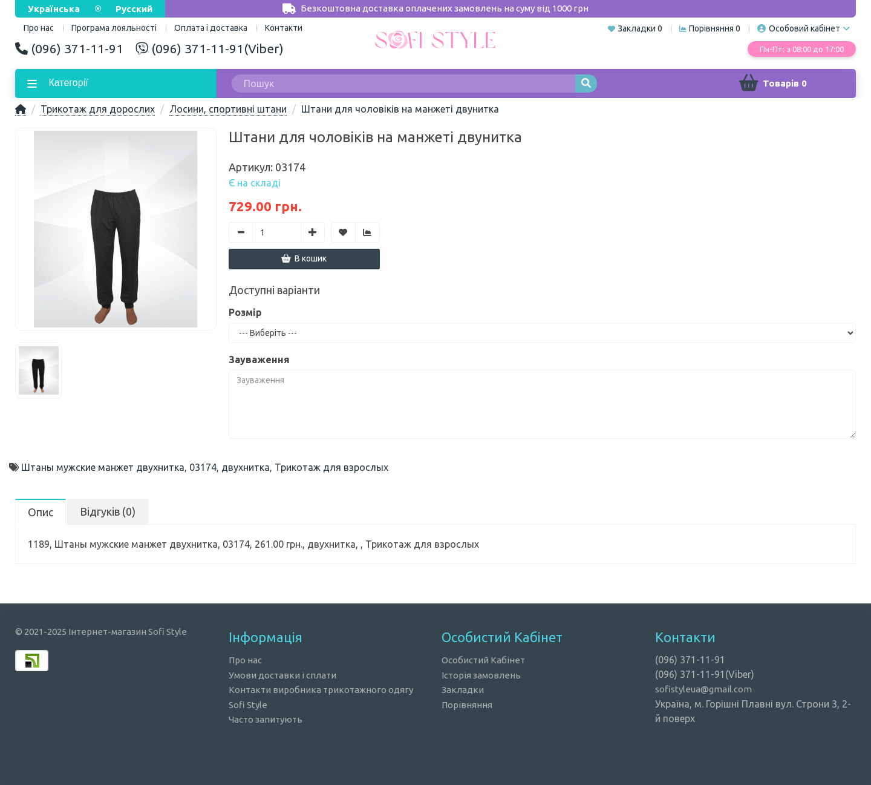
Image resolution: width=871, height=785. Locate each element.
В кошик (304, 258)
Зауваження (259, 359)
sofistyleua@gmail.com (703, 689)
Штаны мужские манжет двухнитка (102, 467)
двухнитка (245, 467)
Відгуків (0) (107, 511)
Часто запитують (265, 719)
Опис (40, 512)
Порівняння (467, 705)
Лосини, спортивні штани (228, 108)
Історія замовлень (481, 675)
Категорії (67, 82)
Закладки (463, 690)
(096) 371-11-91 (69, 48)
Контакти (283, 28)
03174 (203, 467)
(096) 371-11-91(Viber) (209, 48)
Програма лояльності (114, 28)
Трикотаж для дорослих (98, 108)
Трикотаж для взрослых (331, 467)
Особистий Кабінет (483, 660)
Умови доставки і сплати (282, 675)
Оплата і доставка (210, 28)
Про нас (245, 660)
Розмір (245, 312)
